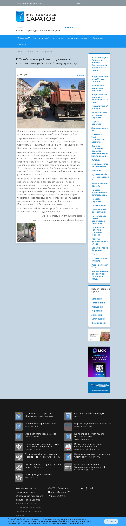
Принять (111, 521)
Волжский (96, 299)
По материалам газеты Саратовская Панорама (99, 220)
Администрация (40, 38)
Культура (95, 160)
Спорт (94, 254)
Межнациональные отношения (99, 165)
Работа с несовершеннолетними (99, 241)
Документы (58, 38)
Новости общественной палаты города (99, 192)
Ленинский (97, 315)
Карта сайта (33, 503)
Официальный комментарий (98, 210)
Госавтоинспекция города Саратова (99, 115)
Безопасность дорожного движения (98, 88)
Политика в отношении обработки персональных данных (30, 511)
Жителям (69, 28)
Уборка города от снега (99, 259)
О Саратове (22, 38)
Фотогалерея (98, 38)
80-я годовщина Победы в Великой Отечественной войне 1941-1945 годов (99, 63)
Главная (19, 51)
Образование (98, 205)
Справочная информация (31, 3)
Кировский (97, 311)
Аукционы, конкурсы (77, 38)
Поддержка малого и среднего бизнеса (97, 231)
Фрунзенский (98, 323)
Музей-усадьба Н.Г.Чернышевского (100, 177)
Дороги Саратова (96, 122)
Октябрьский (46, 51)
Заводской (97, 307)
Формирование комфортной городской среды (99, 275)
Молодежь (96, 170)
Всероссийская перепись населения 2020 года (99, 98)
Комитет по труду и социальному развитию (98, 138)
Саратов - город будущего (99, 249)
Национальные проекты (99, 184)
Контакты (21, 44)
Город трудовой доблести (99, 107)
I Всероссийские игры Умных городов (99, 78)
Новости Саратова (96, 200)
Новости (31, 51)
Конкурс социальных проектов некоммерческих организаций (99, 151)
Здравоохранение (99, 129)
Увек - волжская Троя (99, 266)
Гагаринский (98, 303)
